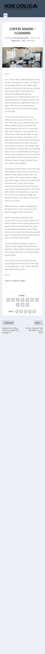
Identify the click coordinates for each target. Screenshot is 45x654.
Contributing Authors (21, 38)
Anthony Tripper (19, 280)
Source (7, 280)
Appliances (16, 40)
